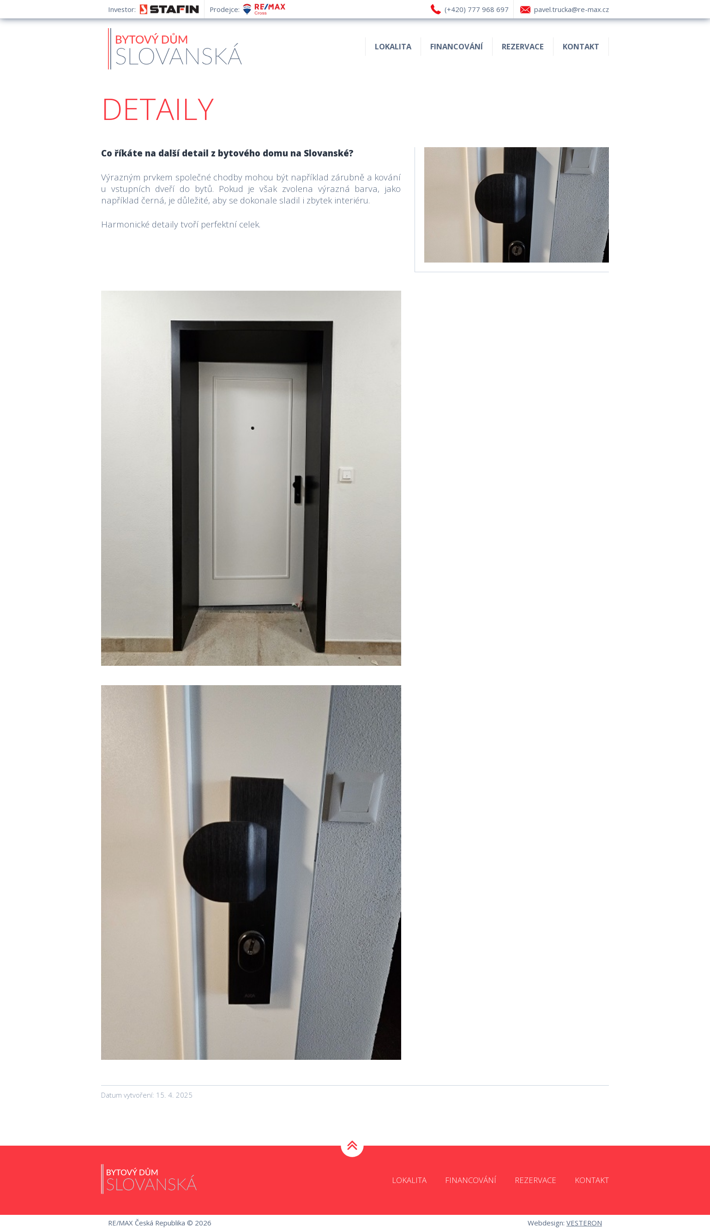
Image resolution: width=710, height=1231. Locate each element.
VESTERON (584, 1222)
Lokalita (393, 46)
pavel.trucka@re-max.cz (571, 9)
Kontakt (581, 46)
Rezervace (523, 46)
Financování (456, 46)
